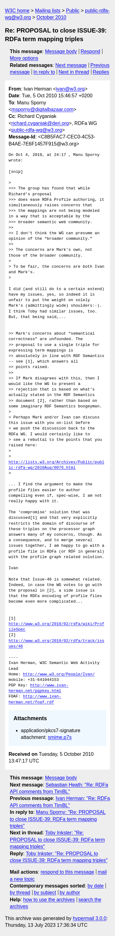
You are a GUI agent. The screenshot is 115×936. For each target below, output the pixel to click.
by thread (20, 892)
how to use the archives (49, 899)
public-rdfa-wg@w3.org (36, 130)
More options (24, 58)
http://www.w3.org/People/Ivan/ (59, 674)
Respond (90, 51)
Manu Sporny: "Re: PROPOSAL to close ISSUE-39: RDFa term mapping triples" (57, 819)
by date (95, 885)
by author (69, 892)
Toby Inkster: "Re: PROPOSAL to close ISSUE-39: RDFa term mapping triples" (57, 839)
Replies (101, 72)
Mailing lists (47, 10)
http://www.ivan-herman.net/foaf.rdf (35, 699)
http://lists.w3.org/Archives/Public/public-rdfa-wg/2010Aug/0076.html (56, 465)
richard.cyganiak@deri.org (40, 123)
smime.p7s (59, 737)
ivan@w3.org (70, 88)
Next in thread (74, 72)
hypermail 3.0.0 (89, 918)
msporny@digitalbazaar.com (42, 109)
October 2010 (51, 17)
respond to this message (67, 872)
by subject (45, 892)
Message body (61, 51)
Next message (71, 65)
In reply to (44, 72)
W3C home (17, 10)
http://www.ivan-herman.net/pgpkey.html (38, 688)
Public (72, 10)
